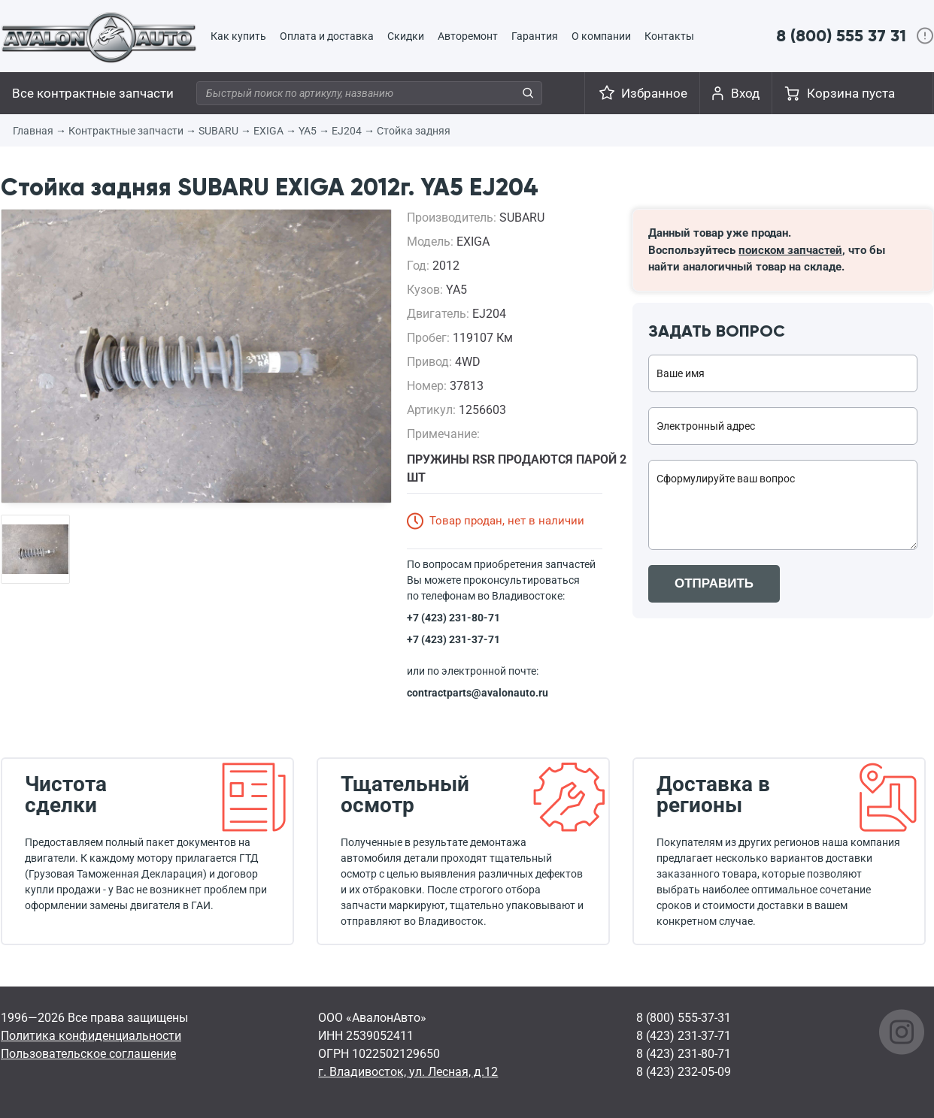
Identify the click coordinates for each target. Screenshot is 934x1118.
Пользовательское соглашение (88, 1054)
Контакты (669, 36)
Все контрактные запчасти (93, 93)
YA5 (308, 131)
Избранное (654, 93)
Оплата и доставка (327, 36)
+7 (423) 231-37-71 (453, 639)
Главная (33, 131)
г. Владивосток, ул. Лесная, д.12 (408, 1072)
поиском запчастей (790, 250)
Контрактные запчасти (125, 131)
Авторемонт (468, 36)
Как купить (238, 36)
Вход (745, 93)
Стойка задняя (413, 131)
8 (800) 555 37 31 (841, 36)
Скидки (405, 36)
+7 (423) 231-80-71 (453, 618)
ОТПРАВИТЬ (714, 583)
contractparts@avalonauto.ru (477, 693)
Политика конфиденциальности (91, 1036)
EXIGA (268, 131)
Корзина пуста (851, 93)
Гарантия (534, 36)
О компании (601, 36)
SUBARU (218, 131)
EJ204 (347, 131)
